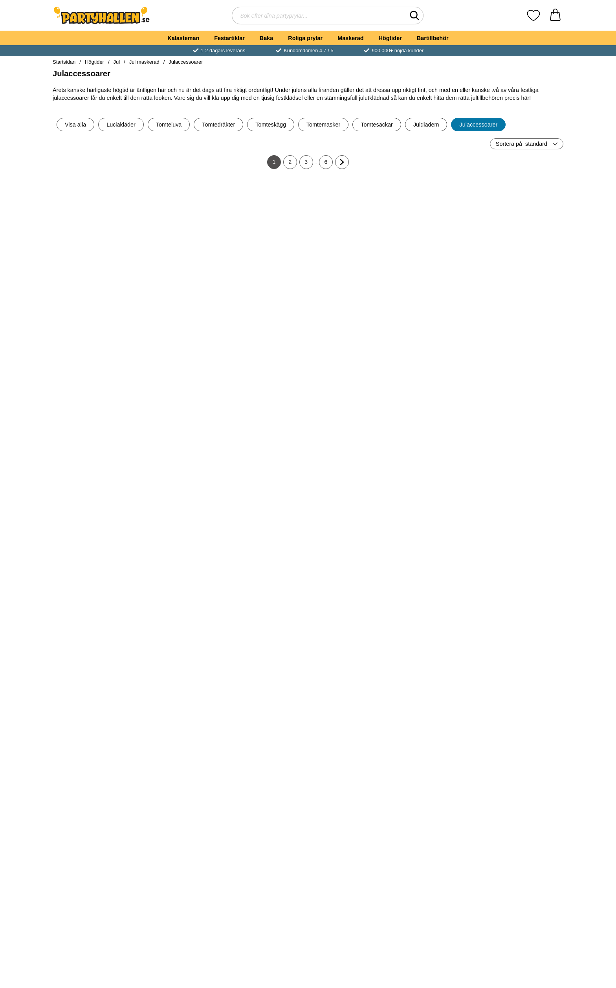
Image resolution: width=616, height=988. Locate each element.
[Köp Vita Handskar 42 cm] (350, 405)
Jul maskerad (144, 62)
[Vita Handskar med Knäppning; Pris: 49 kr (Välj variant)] (180, 350)
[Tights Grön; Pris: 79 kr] (265, 222)
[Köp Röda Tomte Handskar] (94, 533)
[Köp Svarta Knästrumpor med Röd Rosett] (350, 788)
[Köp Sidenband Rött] (180, 533)
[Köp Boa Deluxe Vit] (521, 405)
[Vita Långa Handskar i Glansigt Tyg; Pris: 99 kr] (436, 350)
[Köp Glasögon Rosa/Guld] (180, 277)
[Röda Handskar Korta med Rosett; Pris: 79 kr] (351, 222)
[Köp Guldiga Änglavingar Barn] (521, 533)
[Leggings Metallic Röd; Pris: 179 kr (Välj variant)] (436, 606)
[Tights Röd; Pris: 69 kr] (94, 733)
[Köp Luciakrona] (521, 661)
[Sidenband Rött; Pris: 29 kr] (180, 478)
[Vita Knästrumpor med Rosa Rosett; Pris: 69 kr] (436, 733)
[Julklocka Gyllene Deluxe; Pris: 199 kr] (94, 861)
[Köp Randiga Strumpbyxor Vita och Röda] (350, 533)
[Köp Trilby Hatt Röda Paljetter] (180, 661)
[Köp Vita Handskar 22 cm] (94, 405)
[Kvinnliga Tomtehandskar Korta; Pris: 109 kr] (522, 861)
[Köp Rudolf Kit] (350, 916)
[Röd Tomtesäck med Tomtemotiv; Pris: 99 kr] (180, 861)
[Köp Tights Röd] (94, 788)
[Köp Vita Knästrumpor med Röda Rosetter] (94, 661)
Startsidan (64, 62)
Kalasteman (183, 38)
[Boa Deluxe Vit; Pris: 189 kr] (522, 350)
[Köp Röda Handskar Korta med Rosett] (350, 277)
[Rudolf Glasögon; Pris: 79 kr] (265, 861)
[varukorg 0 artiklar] (555, 15)
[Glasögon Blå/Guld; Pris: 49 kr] (522, 222)
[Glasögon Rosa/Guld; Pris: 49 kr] (180, 222)
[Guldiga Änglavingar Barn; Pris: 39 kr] (522, 478)
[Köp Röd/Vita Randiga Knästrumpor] (521, 788)
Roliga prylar (305, 38)
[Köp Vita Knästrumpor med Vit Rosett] (265, 788)
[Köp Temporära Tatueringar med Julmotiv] (350, 661)
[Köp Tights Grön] (265, 277)
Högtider (390, 38)
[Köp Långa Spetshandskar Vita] (265, 661)
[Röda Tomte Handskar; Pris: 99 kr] (94, 478)
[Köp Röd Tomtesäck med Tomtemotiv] (180, 916)
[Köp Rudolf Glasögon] (265, 916)
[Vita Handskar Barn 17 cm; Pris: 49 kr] (436, 222)
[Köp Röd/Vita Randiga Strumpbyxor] (180, 788)
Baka (266, 38)
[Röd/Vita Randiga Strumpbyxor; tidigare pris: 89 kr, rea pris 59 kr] (180, 733)
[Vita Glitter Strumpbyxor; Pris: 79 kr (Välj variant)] (265, 350)
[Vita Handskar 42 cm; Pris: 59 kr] (351, 350)
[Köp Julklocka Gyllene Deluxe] (94, 916)
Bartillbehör (433, 38)
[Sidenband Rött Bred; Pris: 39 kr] (265, 478)
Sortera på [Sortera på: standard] (521, 144)
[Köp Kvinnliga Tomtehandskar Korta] (521, 916)
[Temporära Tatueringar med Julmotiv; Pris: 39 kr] (351, 606)
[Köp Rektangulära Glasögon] (436, 533)
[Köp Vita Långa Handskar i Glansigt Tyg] (436, 405)
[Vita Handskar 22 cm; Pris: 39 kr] (94, 350)
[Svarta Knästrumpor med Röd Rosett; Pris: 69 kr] (351, 733)
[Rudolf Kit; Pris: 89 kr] (351, 861)
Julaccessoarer (186, 62)
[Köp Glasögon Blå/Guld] (521, 277)
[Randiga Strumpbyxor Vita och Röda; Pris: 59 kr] (351, 478)
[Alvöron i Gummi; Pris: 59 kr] (436, 861)
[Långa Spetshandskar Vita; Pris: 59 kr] (265, 606)
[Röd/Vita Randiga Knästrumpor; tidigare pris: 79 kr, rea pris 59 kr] (522, 733)
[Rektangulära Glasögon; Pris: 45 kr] (436, 478)
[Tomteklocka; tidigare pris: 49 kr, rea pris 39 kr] (94, 222)
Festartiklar (229, 38)
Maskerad (350, 38)
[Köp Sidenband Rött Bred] (265, 533)
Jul (117, 62)
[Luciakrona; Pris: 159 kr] (522, 606)
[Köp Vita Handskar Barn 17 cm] (436, 277)
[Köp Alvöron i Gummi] (436, 916)
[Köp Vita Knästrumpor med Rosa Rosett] (436, 788)
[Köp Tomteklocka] (94, 277)
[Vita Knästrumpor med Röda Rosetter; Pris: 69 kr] (94, 606)
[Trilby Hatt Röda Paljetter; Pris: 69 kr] (180, 606)
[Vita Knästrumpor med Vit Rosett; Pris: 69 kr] (265, 733)
